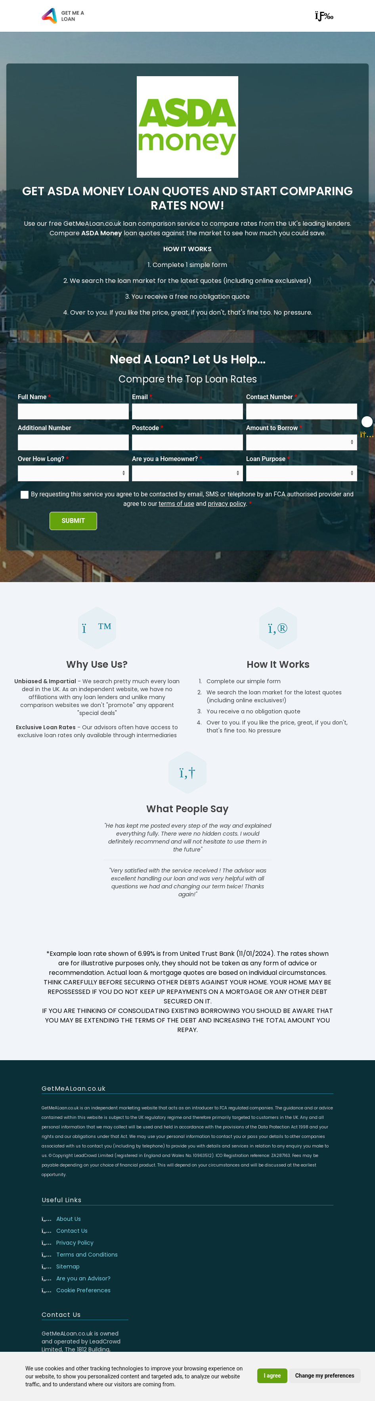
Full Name (32, 397)
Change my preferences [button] (324, 1375)
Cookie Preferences (83, 1290)
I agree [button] (272, 1375)
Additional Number (44, 428)
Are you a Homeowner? (165, 459)
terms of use (176, 503)
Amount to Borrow (272, 428)
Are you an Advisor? (83, 1278)
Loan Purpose (265, 459)
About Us (68, 1219)
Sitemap (68, 1266)
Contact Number (269, 397)
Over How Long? (41, 459)
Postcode (145, 428)
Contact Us (72, 1231)
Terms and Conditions (87, 1255)
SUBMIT (73, 521)
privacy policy (227, 503)
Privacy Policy (75, 1243)
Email (140, 397)
